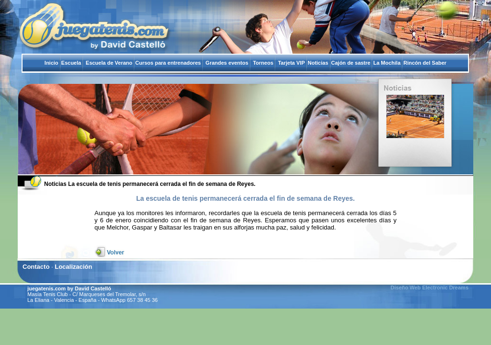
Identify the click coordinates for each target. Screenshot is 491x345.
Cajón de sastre (351, 63)
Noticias (318, 63)
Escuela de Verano (109, 63)
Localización (73, 266)
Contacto (36, 266)
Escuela (71, 63)
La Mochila (386, 63)
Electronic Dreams (444, 287)
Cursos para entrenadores (168, 63)
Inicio (51, 63)
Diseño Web (406, 287)
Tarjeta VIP (291, 63)
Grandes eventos (227, 63)
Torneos (263, 63)
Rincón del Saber (424, 63)
